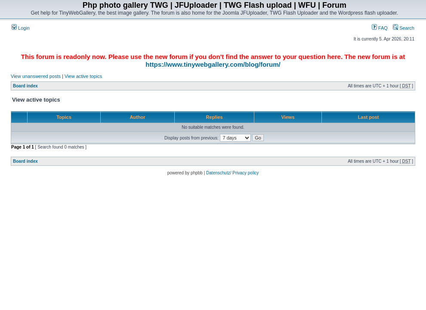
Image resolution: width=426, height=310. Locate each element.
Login (21, 28)
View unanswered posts (36, 76)
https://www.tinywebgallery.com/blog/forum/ (212, 64)
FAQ (380, 28)
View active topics (83, 76)
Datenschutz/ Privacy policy (232, 172)
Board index (25, 86)
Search (403, 28)
